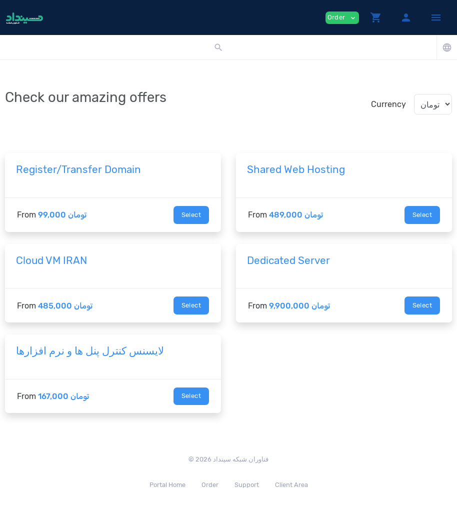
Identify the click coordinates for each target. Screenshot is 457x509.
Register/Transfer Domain (78, 170)
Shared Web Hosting (296, 170)
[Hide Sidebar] (436, 18)
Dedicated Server (288, 260)
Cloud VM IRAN (51, 260)
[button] (376, 17)
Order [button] (342, 18)
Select (191, 214)
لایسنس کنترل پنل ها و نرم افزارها (90, 351)
